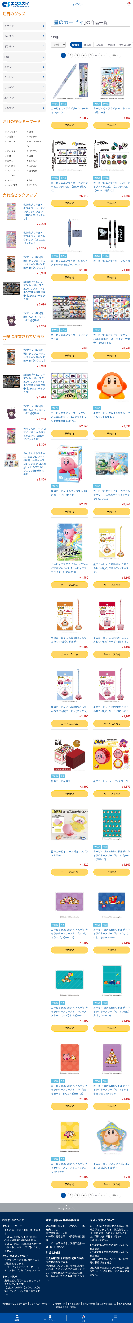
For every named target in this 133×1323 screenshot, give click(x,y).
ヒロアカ (11, 155)
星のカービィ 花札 (61, 781)
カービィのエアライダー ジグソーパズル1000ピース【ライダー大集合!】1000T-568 (111, 338)
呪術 (31, 131)
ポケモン (33, 151)
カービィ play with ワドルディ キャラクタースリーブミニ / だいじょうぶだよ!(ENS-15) (69, 933)
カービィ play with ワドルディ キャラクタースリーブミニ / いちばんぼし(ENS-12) (111, 1011)
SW (30, 180)
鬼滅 (31, 155)
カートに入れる (69, 585)
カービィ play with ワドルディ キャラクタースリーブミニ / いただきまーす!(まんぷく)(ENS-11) (69, 1089)
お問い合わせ (88, 1303)
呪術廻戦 (33, 170)
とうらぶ (33, 160)
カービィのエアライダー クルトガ (111, 260)
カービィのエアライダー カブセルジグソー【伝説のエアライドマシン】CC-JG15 (111, 494)
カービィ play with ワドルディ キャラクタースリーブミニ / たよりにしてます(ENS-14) (111, 933)
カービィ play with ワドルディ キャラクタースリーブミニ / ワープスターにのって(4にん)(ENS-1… (69, 1011)
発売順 (111, 44)
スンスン (33, 165)
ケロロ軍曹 (12, 185)
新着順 (75, 44)
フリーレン (12, 180)
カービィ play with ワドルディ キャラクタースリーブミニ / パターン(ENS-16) (111, 855)
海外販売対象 (124, 1303)
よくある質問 (74, 1303)
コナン (10, 160)
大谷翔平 (11, 136)
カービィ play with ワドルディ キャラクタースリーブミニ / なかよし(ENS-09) (69, 1167)
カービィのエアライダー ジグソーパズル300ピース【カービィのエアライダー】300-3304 (69, 568)
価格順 (87, 44)
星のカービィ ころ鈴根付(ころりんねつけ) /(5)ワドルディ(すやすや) (111, 568)
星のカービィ (69, 22)
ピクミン (33, 185)
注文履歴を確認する (106, 1303)
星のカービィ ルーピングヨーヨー (111, 781)
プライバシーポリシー (39, 1303)
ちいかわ (11, 165)
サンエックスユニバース (12, 173)
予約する (69, 125)
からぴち (33, 136)
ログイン (78, 4)
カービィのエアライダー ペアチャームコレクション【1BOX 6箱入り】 (69, 186)
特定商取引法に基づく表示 (14, 1303)
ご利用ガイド (59, 1303)
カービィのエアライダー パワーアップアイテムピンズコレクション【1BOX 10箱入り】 (111, 186)
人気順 (99, 44)
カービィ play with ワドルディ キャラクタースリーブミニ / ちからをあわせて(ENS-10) (111, 1089)
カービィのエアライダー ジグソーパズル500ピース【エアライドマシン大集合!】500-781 (69, 416)
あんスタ (11, 151)
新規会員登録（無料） (66, 1307)
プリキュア (12, 131)
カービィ (11, 141)
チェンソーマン (34, 144)
